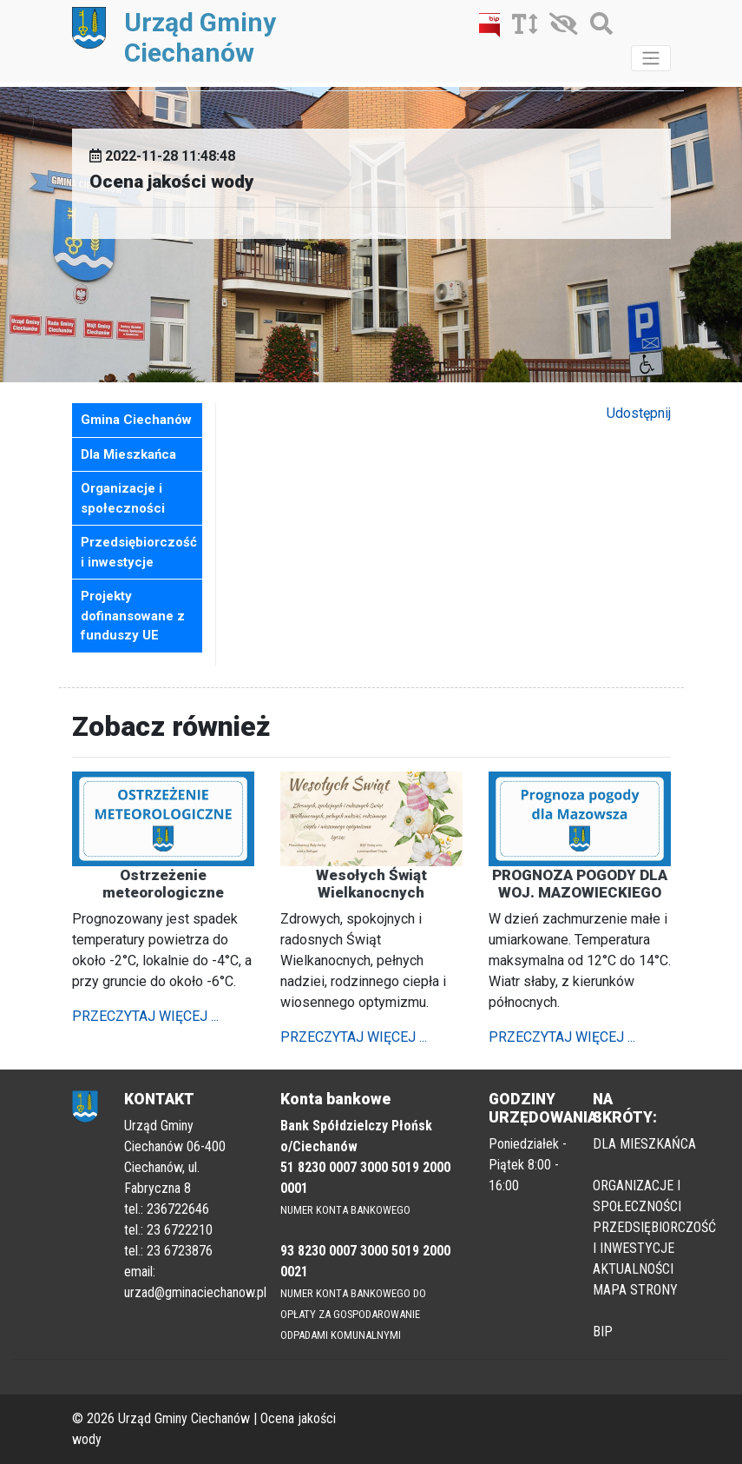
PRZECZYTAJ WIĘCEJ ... (145, 1016)
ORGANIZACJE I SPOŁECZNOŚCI (637, 1196)
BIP (603, 1331)
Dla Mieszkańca (128, 454)
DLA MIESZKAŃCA (644, 1144)
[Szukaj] (597, 27)
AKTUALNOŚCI (633, 1269)
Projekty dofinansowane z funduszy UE (133, 615)
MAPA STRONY (635, 1290)
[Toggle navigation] (651, 58)
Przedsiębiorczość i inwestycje (139, 552)
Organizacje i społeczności (123, 498)
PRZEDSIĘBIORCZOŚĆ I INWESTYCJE (654, 1237)
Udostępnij (639, 413)
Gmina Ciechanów (136, 419)
